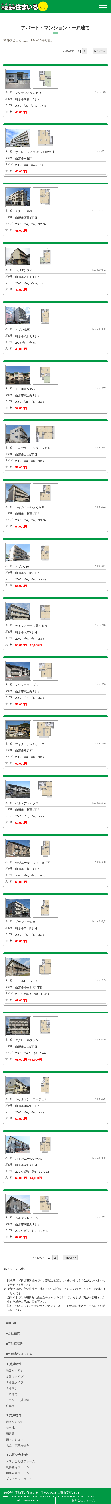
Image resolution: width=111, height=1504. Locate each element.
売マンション (14, 1439)
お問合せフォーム (83, 1500)
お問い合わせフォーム (20, 1461)
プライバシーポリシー (20, 1479)
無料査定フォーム (17, 1467)
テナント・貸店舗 (17, 1400)
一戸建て (11, 1394)
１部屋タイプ (14, 1376)
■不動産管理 (14, 1343)
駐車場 (10, 1405)
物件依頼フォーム (17, 1473)
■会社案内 (13, 1333)
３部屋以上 (13, 1388)
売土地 (10, 1427)
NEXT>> (100, 51)
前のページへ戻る (15, 1268)
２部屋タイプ (14, 1382)
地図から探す (14, 1370)
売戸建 (10, 1433)
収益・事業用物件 (17, 1445)
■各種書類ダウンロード (22, 1353)
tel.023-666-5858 (28, 1500)
